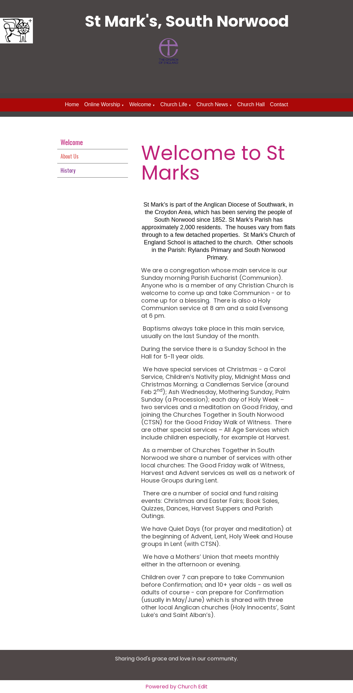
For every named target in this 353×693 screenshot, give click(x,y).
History (68, 170)
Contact (279, 104)
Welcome (140, 104)
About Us (70, 156)
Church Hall (251, 104)
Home (72, 104)
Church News (212, 104)
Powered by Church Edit (176, 686)
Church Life (173, 104)
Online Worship (102, 104)
